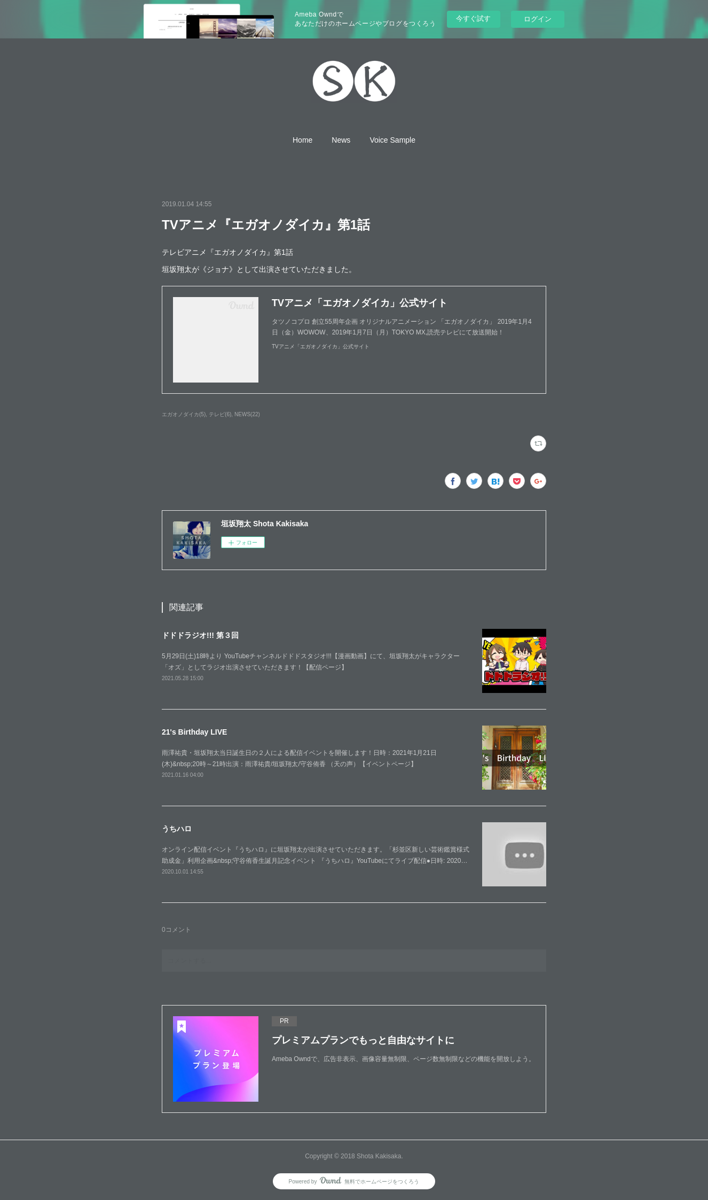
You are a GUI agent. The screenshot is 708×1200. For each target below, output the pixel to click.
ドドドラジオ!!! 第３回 (200, 635)
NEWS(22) (247, 414)
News (341, 140)
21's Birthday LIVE (194, 732)
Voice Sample (392, 140)
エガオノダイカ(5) (184, 414)
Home (302, 140)
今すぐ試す (473, 18)
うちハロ (177, 828)
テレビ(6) (220, 414)
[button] (302, 140)
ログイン (538, 19)
